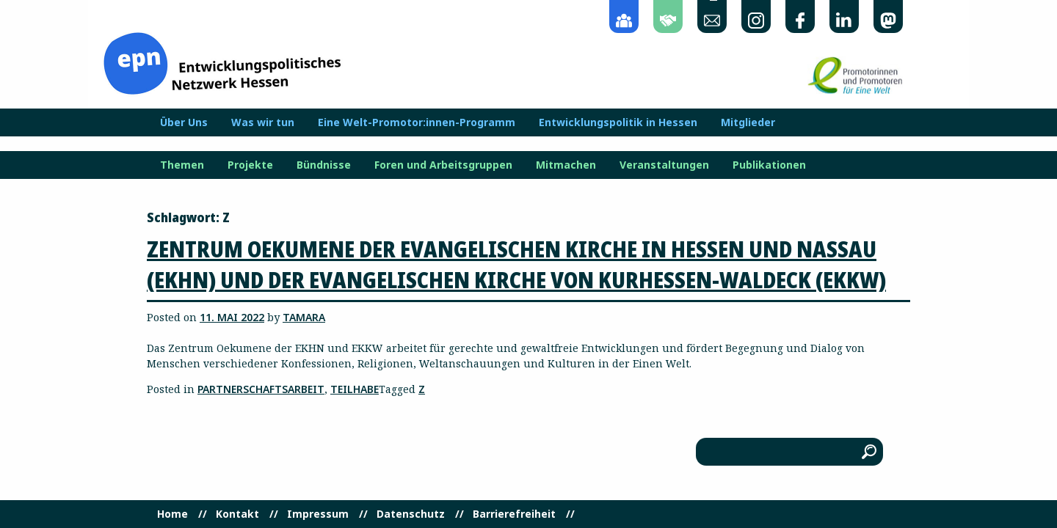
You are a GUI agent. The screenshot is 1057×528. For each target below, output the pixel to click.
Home (172, 514)
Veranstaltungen (664, 165)
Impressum (318, 514)
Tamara (304, 317)
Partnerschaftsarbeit (260, 389)
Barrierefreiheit (514, 514)
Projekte (250, 165)
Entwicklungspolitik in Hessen (618, 122)
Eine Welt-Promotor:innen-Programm (416, 122)
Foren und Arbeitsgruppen (443, 165)
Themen (182, 165)
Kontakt (237, 514)
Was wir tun (262, 122)
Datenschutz (411, 514)
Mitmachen (566, 165)
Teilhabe (354, 389)
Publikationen (769, 165)
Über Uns (184, 122)
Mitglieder (748, 122)
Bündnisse (324, 165)
